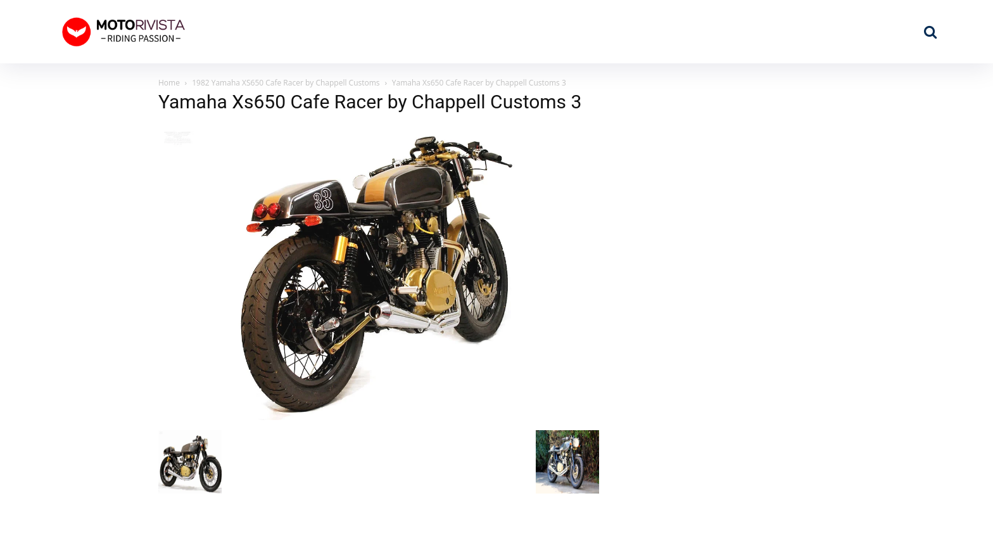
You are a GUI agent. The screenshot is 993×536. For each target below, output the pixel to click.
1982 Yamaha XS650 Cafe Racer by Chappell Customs (285, 82)
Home (169, 82)
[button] (930, 32)
